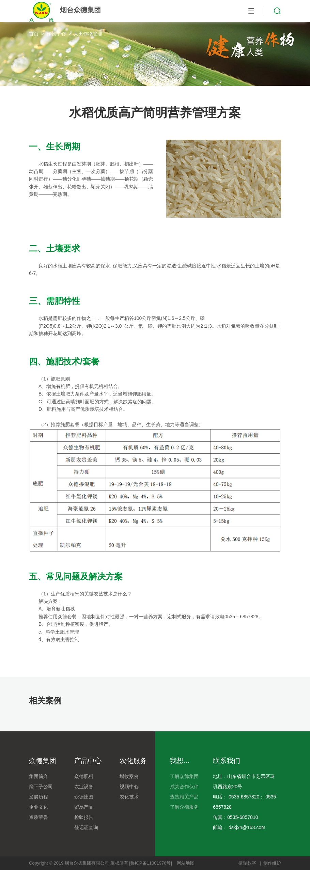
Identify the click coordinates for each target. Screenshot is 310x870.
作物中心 (56, 33)
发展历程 (38, 796)
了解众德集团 (184, 776)
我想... (179, 760)
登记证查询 (86, 827)
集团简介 (38, 776)
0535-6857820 (244, 796)
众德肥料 (83, 776)
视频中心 (129, 786)
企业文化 (38, 807)
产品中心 (88, 760)
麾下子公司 (41, 786)
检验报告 (83, 817)
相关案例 (45, 700)
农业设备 (83, 786)
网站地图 (186, 863)
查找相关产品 (184, 796)
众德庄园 (83, 796)
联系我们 (226, 760)
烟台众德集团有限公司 (87, 863)
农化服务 (133, 760)
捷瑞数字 (247, 863)
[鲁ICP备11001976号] (150, 863)
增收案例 (129, 776)
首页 (33, 33)
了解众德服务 (184, 807)
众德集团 (42, 760)
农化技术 (129, 796)
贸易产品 (83, 807)
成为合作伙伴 (184, 786)
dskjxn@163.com (247, 827)
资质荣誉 (38, 817)
